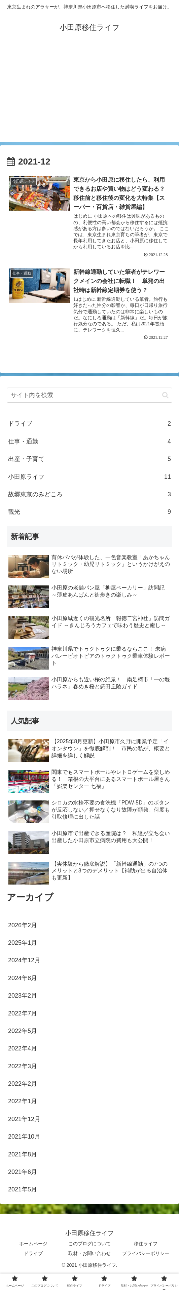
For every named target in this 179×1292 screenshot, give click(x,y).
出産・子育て (89, 459)
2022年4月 (22, 1048)
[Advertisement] (89, 95)
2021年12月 (24, 1119)
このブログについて (89, 1243)
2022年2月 (22, 1083)
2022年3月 (22, 1066)
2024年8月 (22, 978)
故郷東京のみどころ (89, 494)
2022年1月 (22, 1101)
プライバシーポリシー (145, 1253)
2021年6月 (22, 1172)
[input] (89, 395)
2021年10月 (24, 1136)
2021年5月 (22, 1189)
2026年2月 (22, 925)
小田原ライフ (89, 476)
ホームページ (33, 1243)
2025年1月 (22, 942)
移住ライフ (145, 1243)
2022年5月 (22, 1031)
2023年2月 (22, 995)
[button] (165, 395)
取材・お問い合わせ (89, 1253)
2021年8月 (22, 1154)
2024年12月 (24, 960)
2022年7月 (22, 1013)
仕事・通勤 (89, 441)
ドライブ (89, 424)
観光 (89, 511)
